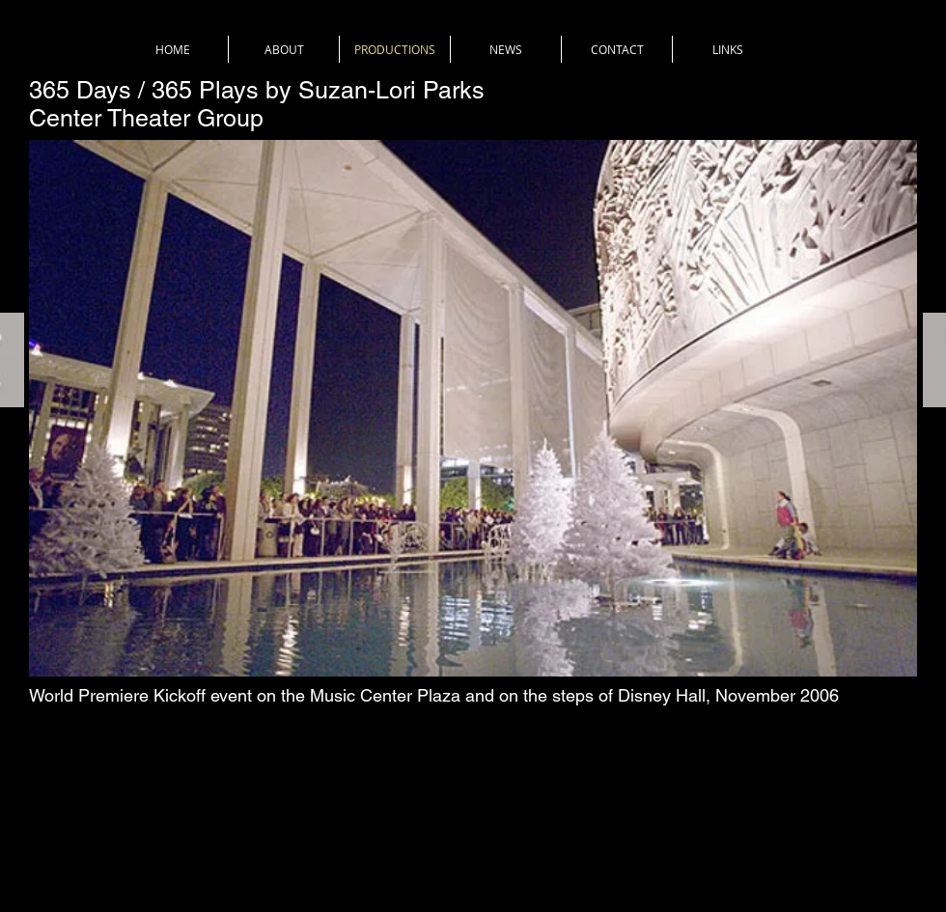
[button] (473, 408)
